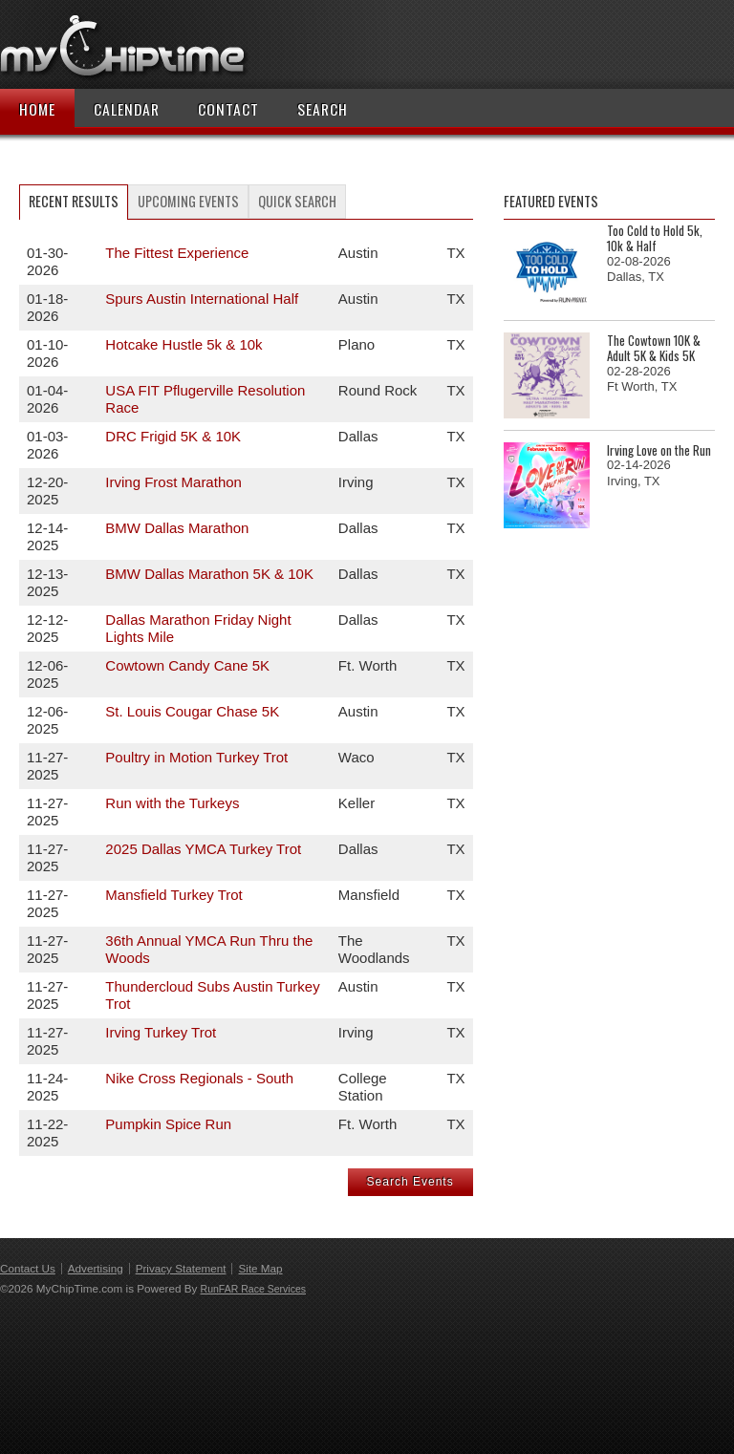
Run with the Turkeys (172, 803)
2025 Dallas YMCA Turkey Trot (203, 849)
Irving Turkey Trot (160, 1032)
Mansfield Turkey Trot (173, 895)
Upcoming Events (188, 201)
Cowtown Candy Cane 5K (187, 665)
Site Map (260, 1268)
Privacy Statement (181, 1268)
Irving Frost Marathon (173, 482)
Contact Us (27, 1268)
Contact (228, 108)
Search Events (410, 1181)
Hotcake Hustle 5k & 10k (183, 344)
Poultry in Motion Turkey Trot (196, 757)
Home (37, 108)
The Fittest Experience (176, 253)
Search (322, 108)
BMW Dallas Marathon (176, 528)
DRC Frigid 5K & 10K (173, 436)
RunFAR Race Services (253, 1288)
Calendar (127, 108)
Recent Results (74, 201)
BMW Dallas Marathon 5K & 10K (209, 574)
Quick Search (297, 201)
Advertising (95, 1268)
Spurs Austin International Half (201, 298)
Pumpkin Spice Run (168, 1124)
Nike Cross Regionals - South (199, 1078)
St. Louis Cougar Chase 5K (192, 711)
